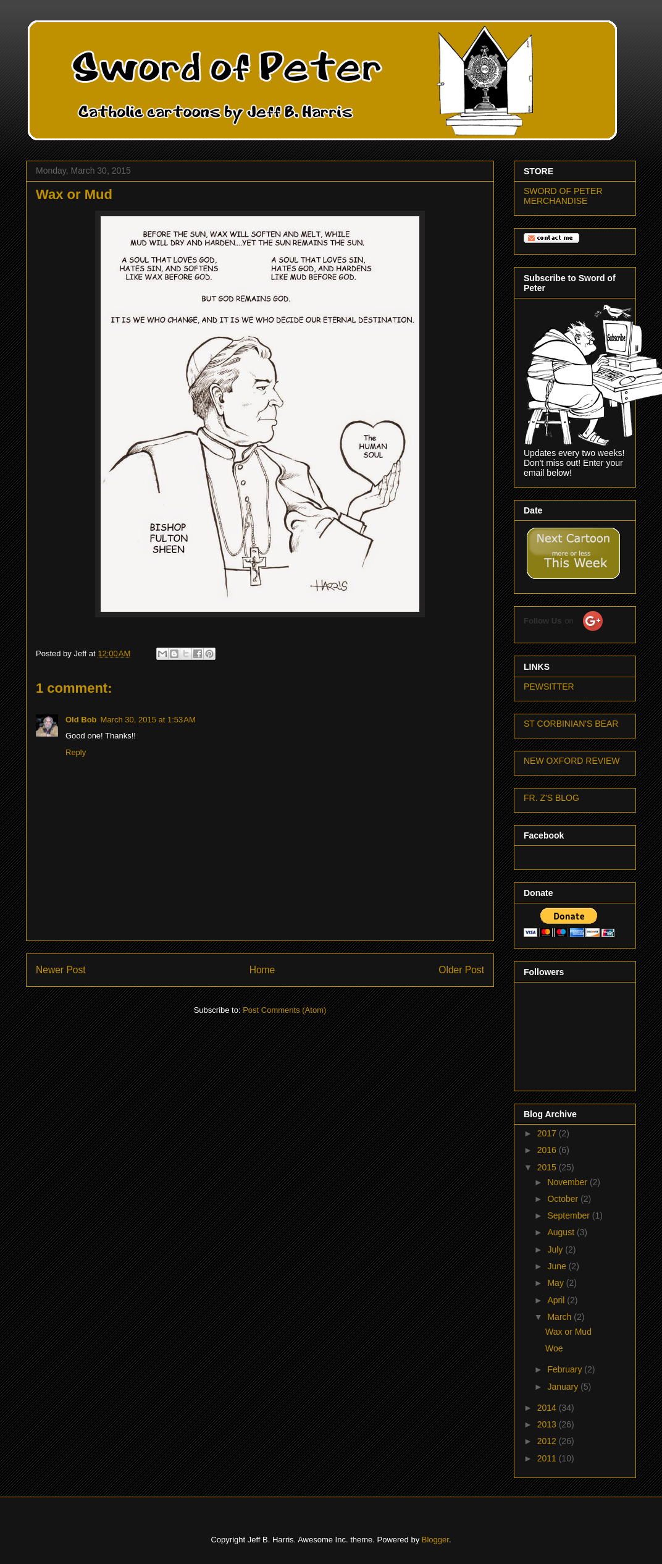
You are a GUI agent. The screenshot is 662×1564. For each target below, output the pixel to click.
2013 (548, 1424)
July (556, 1249)
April (557, 1300)
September (569, 1215)
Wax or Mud (568, 1332)
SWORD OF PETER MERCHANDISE (563, 196)
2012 (548, 1441)
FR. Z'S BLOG (551, 798)
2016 (548, 1150)
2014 (548, 1408)
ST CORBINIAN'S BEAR (571, 724)
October (563, 1199)
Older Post (461, 970)
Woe (554, 1348)
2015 (548, 1167)
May (556, 1283)
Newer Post (61, 970)
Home (262, 970)
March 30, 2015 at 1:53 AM (148, 719)
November (568, 1182)
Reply (75, 752)
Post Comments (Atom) (284, 1010)
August (561, 1232)
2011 (548, 1458)
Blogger (435, 1539)
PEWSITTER (549, 686)
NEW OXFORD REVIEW (572, 761)
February (565, 1369)
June (557, 1266)
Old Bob (81, 719)
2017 (548, 1133)
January (563, 1387)
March (560, 1317)
